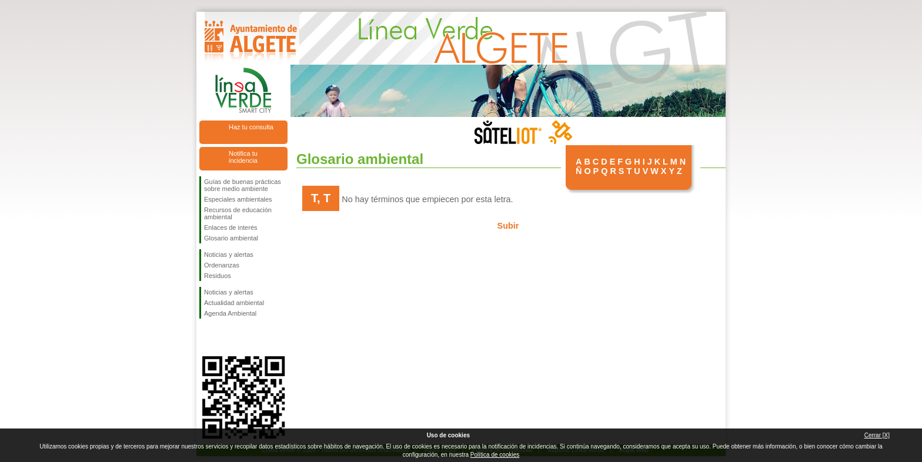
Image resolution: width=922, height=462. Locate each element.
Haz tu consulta (251, 126)
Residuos (217, 275)
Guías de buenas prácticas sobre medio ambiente (242, 185)
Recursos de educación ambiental (238, 213)
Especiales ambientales (238, 199)
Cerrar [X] (877, 435)
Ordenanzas (221, 265)
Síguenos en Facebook (206, 337)
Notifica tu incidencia (243, 157)
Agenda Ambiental (230, 313)
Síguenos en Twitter (226, 337)
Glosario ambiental (231, 238)
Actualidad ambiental (234, 302)
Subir (508, 225)
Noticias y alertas (228, 254)
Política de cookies (494, 454)
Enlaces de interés (231, 227)
